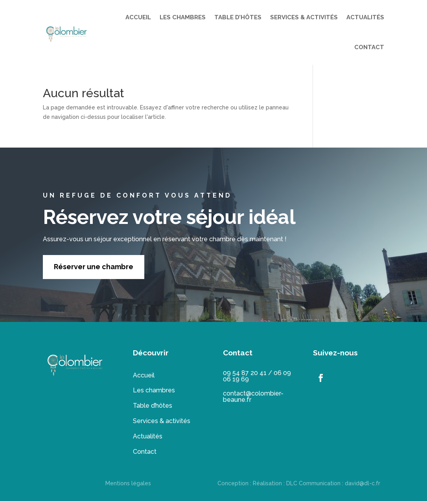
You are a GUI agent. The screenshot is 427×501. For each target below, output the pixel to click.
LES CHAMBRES (183, 17)
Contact (144, 451)
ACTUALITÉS (365, 17)
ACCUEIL (138, 17)
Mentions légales (128, 483)
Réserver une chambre (93, 267)
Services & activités (161, 421)
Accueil (144, 375)
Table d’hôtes (152, 405)
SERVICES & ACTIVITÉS (304, 17)
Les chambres (154, 390)
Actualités (147, 436)
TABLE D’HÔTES (237, 17)
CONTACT (369, 47)
